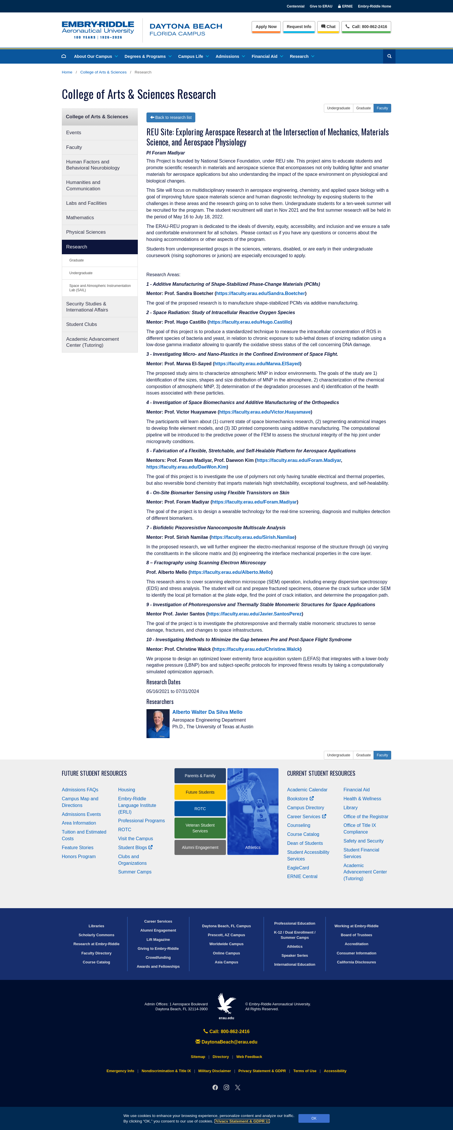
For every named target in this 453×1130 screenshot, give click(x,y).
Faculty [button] (382, 108)
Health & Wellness (362, 798)
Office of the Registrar (366, 816)
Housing (126, 789)
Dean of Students (305, 843)
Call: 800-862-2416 (226, 1031)
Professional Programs (141, 820)
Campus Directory (305, 807)
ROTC (124, 829)
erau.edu (226, 1006)
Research (302, 56)
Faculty (74, 147)
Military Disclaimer (214, 1071)
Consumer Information (356, 953)
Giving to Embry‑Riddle (158, 948)
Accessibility (335, 1071)
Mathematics (80, 217)
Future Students (200, 792)
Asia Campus (226, 962)
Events (73, 132)
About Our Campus (95, 56)
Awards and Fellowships (158, 966)
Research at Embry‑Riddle (96, 944)
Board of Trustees (356, 935)
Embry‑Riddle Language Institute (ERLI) (137, 805)
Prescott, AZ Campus (226, 935)
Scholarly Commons (96, 935)
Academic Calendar (307, 789)
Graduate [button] (363, 108)
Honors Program (79, 856)
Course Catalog (303, 834)
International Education (294, 964)
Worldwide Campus (226, 944)
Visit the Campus (135, 838)
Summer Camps (135, 871)
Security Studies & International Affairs (87, 307)
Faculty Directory (96, 953)
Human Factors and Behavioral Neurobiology (93, 165)
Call (366, 26)
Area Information (79, 823)
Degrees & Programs (148, 56)
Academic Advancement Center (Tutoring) (92, 342)
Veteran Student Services (200, 828)
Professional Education (294, 923)
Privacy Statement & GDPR (242, 1121)
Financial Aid (267, 56)
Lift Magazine (158, 939)
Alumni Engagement (200, 847)
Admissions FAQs (80, 789)
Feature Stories (77, 847)
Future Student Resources (94, 773)
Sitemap (198, 1057)
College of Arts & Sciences (103, 72)
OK (313, 1118)
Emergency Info (120, 1071)
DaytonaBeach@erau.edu (226, 1041)
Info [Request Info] (299, 26)
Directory (221, 1057)
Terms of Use (304, 1071)
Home (67, 72)
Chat (328, 26)
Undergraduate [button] (338, 108)
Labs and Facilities (86, 203)
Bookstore (300, 798)
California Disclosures (356, 962)
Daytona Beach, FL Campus (226, 926)
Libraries (96, 926)
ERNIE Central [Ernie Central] (302, 876)
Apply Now (266, 26)
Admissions (230, 56)
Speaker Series (294, 955)
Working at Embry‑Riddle (357, 926)
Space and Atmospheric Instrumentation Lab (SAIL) (100, 288)
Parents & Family (200, 775)
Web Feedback (249, 1057)
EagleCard (298, 867)
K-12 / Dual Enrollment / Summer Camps (294, 934)
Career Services (306, 816)
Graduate (76, 260)
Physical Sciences (86, 232)
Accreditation (356, 944)
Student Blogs (135, 847)
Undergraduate (80, 273)
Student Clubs (81, 324)
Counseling (298, 825)
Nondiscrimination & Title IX (166, 1071)
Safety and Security (364, 840)
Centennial (296, 6)
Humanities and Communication (83, 185)
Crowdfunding (158, 957)
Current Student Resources (321, 773)
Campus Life (193, 56)
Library (351, 807)
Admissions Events (81, 814)
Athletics (294, 946)
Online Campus (226, 953)
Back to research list (171, 117)
